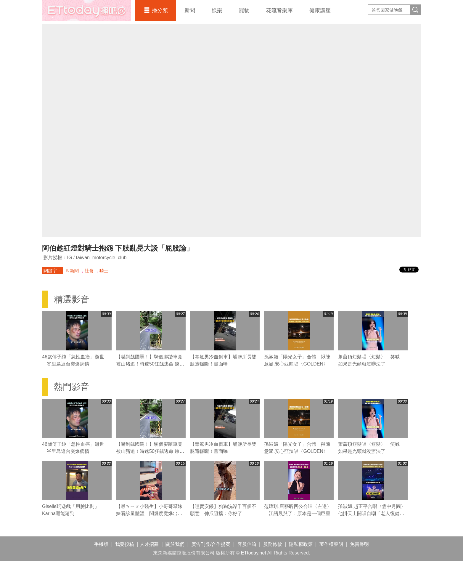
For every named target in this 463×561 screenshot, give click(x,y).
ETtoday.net (253, 552)
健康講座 (320, 10)
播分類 (160, 10)
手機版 (101, 544)
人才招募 (149, 544)
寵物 (244, 10)
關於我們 (174, 544)
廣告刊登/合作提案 (210, 544)
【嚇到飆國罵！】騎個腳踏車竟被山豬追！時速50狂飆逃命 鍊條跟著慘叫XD (150, 364)
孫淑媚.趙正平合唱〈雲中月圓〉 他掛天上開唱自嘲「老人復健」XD (374, 513)
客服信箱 (246, 544)
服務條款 (272, 544)
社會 (89, 270)
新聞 (189, 10)
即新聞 (72, 270)
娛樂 (217, 10)
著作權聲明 (331, 544)
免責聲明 (359, 544)
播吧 (86, 10)
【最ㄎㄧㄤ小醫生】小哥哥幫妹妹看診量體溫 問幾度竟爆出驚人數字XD (149, 513)
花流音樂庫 (279, 10)
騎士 (103, 270)
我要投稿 (124, 544)
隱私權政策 (301, 544)
